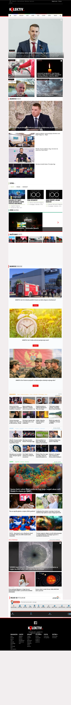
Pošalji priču (14, 1)
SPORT (32, 15)
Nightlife (17, 461)
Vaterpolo (42, 428)
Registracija (54, 1)
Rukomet (37, 428)
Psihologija (41, 394)
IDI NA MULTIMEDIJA (55, 539)
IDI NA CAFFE (57, 462)
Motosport (31, 428)
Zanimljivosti (21, 640)
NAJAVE (55, 15)
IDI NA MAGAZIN (58, 394)
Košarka (22, 428)
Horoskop (54, 637)
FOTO (38, 15)
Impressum (31, 1)
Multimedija (54, 636)
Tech (31, 394)
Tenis (26, 428)
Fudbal (17, 428)
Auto (12, 647)
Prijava (60, 1)
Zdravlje (35, 394)
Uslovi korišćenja (20, 1)
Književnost (21, 642)
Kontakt (10, 2)
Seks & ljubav (13, 649)
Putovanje (13, 646)
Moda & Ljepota (25, 394)
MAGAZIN (21, 15)
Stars (18, 394)
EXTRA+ (49, 15)
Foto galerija (46, 637)
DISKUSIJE (16, 266)
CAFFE (27, 15)
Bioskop (27, 461)
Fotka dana (46, 636)
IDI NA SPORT (56, 428)
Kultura (22, 461)
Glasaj (35, 305)
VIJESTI (15, 15)
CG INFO (43, 15)
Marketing (27, 1)
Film (20, 643)
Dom (46, 394)
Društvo (37, 636)
